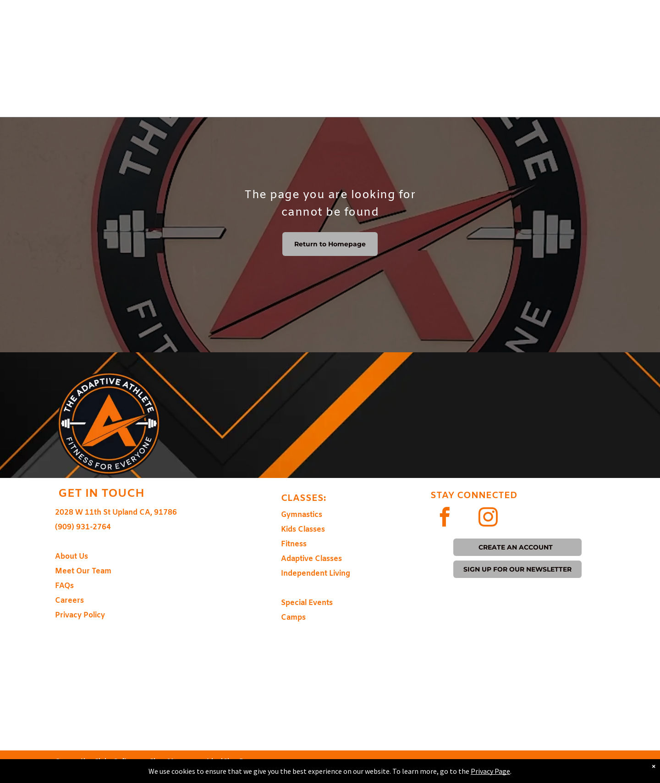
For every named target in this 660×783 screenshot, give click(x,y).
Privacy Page (490, 771)
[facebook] (444, 518)
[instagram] (488, 518)
